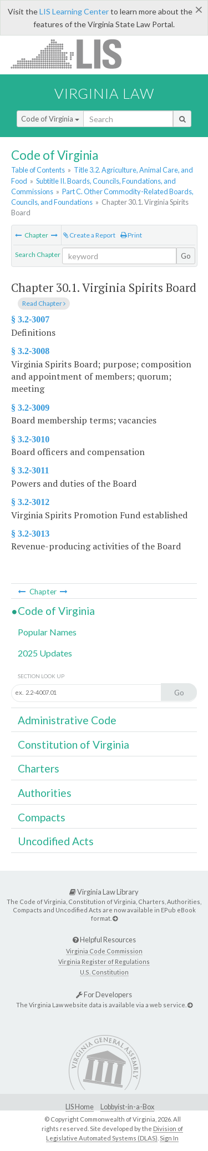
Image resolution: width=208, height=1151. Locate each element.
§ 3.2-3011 (30, 470)
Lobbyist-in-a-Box (127, 1107)
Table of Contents (38, 169)
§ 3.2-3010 (30, 439)
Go (186, 255)
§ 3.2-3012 (30, 502)
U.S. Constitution (104, 972)
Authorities (45, 792)
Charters (38, 768)
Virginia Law (104, 93)
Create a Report (89, 235)
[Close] (199, 9)
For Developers (104, 994)
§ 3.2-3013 (30, 533)
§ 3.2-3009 (30, 407)
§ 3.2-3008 (30, 351)
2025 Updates (45, 653)
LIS (72, 53)
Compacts (41, 817)
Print (131, 235)
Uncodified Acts (56, 841)
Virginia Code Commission (104, 951)
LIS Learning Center (74, 11)
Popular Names (47, 632)
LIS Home (79, 1107)
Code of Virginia (50, 118)
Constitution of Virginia (73, 744)
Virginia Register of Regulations (104, 961)
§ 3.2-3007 (30, 319)
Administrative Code (67, 720)
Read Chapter (43, 303)
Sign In (169, 1138)
